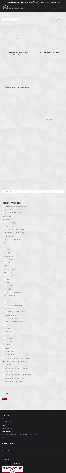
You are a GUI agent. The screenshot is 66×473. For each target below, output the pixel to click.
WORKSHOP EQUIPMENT (12, 260)
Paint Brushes (8, 187)
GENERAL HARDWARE (12, 118)
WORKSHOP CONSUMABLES (13, 257)
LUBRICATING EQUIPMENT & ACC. (15, 233)
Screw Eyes (7, 210)
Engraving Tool (8, 151)
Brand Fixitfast (7, 95)
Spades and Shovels (12, 214)
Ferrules (9, 154)
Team (5, 334)
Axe (5, 122)
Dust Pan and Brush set (10, 148)
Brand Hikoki (6, 98)
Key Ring (6, 168)
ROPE (6, 244)
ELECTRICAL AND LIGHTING (13, 112)
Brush (8, 128)
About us (6, 338)
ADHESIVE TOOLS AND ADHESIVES (15, 88)
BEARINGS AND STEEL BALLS (13, 91)
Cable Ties (10, 138)
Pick (8, 204)
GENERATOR (8, 227)
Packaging (9, 181)
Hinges (9, 164)
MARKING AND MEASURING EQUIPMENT (16, 237)
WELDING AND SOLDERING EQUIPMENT (16, 254)
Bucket (6, 132)
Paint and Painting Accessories (15, 184)
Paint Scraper (10, 194)
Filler (8, 158)
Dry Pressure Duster (9, 145)
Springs (9, 217)
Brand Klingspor (7, 102)
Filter (4, 277)
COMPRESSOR (9, 105)
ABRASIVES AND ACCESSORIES (14, 85)
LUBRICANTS (9, 230)
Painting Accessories (13, 197)
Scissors (6, 207)
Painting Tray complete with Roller (13, 200)
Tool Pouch (7, 223)
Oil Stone (6, 177)
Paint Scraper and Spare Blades (16, 191)
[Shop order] (11, 20)
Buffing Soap (7, 135)
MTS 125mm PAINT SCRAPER (49, 28)
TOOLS (7, 250)
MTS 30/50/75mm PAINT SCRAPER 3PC (16, 38)
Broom (6, 125)
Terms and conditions (10, 326)
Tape (8, 220)
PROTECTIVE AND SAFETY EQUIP (14, 240)
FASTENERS (8, 115)
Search (62, 70)
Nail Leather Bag (8, 174)
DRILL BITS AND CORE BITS (13, 108)
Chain (8, 141)
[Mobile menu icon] (62, 8)
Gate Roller (7, 161)
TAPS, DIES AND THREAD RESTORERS (16, 247)
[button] (28, 390)
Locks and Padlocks (12, 171)
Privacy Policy (7, 330)
